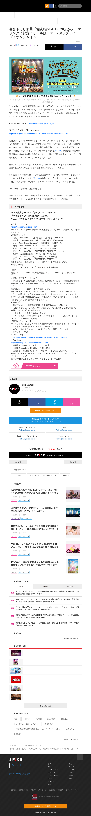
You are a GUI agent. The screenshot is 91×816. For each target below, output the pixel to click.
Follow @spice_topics (27, 430)
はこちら (41, 366)
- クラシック (51, 773)
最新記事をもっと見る (72, 638)
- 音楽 (49, 764)
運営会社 (13, 790)
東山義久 (63, 719)
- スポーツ (50, 782)
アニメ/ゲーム (18, 475)
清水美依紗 (47, 724)
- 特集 (70, 779)
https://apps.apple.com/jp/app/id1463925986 (29, 343)
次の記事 (75, 462)
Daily (21, 586)
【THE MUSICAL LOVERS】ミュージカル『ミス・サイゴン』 (36, 729)
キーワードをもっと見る (71, 739)
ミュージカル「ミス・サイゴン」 (25, 724)
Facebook (16, 765)
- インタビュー (72, 770)
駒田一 (15, 719)
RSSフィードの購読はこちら (47, 411)
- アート (49, 779)
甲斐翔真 (37, 719)
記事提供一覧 (23, 790)
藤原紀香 (16, 734)
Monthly (70, 586)
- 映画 (49, 784)
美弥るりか (69, 729)
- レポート (71, 773)
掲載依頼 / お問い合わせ (38, 790)
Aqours (58, 151)
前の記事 (15, 462)
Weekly (45, 586)
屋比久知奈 (50, 719)
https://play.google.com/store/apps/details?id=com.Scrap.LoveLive (39, 337)
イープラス (13, 745)
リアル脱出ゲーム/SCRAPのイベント (43, 475)
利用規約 (60, 790)
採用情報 (52, 790)
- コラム (70, 776)
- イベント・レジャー (54, 770)
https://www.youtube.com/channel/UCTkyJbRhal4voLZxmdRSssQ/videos (40, 134)
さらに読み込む (52, 706)
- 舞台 (49, 767)
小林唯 (26, 719)
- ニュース (71, 767)
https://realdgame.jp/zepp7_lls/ (41, 123)
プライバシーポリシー (73, 790)
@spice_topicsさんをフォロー (20, 774)
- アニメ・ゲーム (52, 776)
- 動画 (70, 764)
